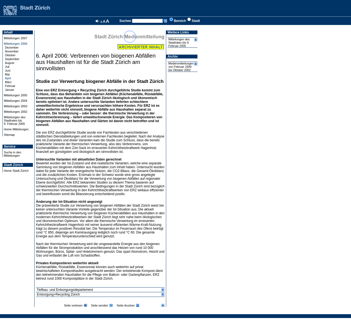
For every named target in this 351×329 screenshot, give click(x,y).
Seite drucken (126, 305)
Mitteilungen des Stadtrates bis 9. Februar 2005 (179, 42)
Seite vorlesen (73, 305)
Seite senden (99, 305)
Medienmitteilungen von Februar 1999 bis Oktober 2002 (181, 67)
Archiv (173, 56)
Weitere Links (178, 32)
